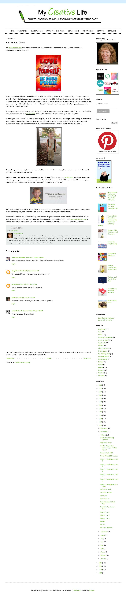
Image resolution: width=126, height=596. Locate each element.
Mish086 (15, 284)
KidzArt (102, 521)
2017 (100, 415)
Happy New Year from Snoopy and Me (113, 206)
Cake (99, 332)
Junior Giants (30, 114)
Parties (100, 362)
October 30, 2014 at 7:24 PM (25, 298)
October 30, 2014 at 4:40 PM (27, 284)
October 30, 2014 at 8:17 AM (29, 271)
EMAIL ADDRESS (102, 104)
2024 (100, 392)
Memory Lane (102, 351)
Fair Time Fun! (104, 499)
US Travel (101, 376)
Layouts (100, 346)
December (104, 428)
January (103, 559)
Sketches (101, 373)
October (103, 435)
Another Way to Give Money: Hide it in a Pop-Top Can (108, 448)
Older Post (87, 358)
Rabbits (100, 367)
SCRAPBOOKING (73, 31)
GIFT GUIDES (112, 31)
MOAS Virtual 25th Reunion (109, 456)
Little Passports (103, 348)
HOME (12, 31)
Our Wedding (102, 359)
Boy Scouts (101, 329)
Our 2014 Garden (106, 492)
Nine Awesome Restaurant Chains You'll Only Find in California (113, 196)
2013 (100, 563)
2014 (100, 425)
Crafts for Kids (103, 340)
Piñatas (100, 365)
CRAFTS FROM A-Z (36, 31)
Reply (13, 264)
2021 (100, 402)
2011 (100, 570)
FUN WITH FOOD (88, 31)
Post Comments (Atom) (22, 362)
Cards (100, 335)
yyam (14, 298)
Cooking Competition (105, 337)
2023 (100, 395)
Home (49, 358)
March (103, 552)
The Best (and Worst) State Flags (112, 279)
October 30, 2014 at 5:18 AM (35, 258)
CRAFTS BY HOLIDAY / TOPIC (55, 31)
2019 (100, 409)
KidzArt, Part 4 (105, 512)
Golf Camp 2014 (105, 489)
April (102, 549)
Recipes (100, 370)
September (104, 532)
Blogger (91, 590)
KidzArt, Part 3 (105, 515)
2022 (100, 398)
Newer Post (10, 358)
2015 (100, 422)
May (102, 545)
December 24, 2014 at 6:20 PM (33, 311)
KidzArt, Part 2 (105, 518)
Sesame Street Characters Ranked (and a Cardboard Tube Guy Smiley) (107, 221)
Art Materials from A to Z (112, 254)
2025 (100, 388)
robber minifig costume (78, 219)
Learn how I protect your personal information (106, 319)
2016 (100, 419)
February (104, 555)
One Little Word (103, 357)
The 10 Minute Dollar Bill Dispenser (112, 291)
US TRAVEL (100, 31)
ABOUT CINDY (22, 31)
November (104, 432)
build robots (69, 177)
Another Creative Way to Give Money (112, 267)
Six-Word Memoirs (106, 528)
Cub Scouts (101, 343)
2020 (100, 405)
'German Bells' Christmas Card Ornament (113, 232)
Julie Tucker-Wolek (18, 258)
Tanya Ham (15, 271)
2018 (100, 412)
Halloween (15, 231)
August (103, 535)
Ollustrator (77, 590)
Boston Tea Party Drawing (112, 243)
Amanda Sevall (17, 311)
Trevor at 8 (103, 496)
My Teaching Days (104, 354)
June (102, 542)
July (102, 539)
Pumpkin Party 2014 (106, 453)
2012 (100, 566)
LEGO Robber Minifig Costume (107, 439)
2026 (100, 385)
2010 (100, 573)
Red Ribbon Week (15, 48)
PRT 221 (102, 525)
